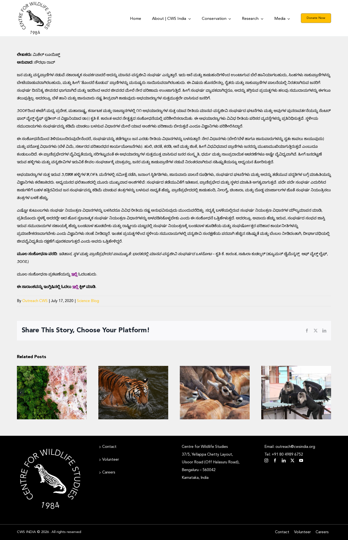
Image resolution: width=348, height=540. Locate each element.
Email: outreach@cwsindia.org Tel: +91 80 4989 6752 (289, 451)
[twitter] (292, 460)
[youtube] (301, 460)
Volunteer (110, 460)
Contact (109, 447)
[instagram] (266, 460)
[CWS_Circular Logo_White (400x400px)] (50, 447)
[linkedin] (284, 460)
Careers (108, 472)
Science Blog (88, 301)
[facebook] (275, 460)
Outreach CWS (35, 301)
